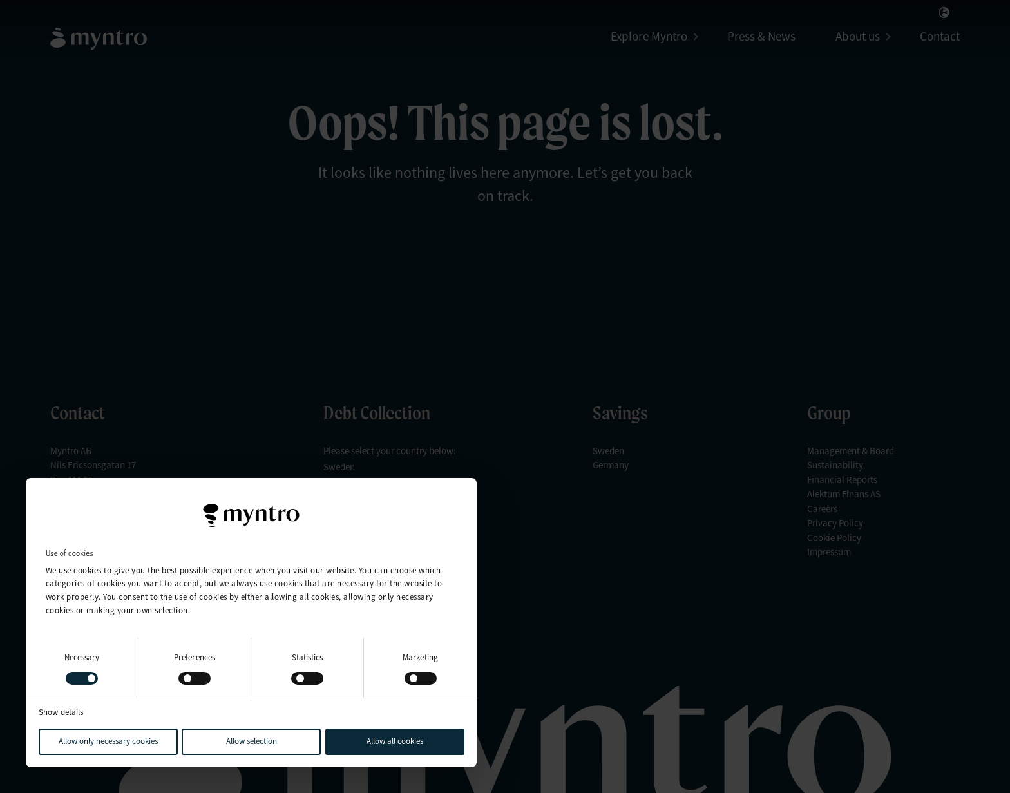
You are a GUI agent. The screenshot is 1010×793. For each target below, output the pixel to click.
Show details (61, 712)
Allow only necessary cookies (108, 741)
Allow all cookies (395, 741)
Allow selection (251, 741)
